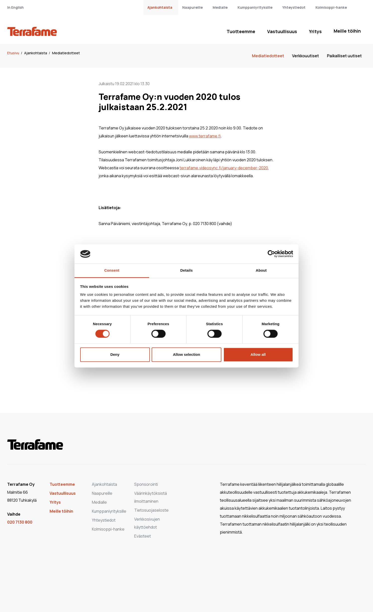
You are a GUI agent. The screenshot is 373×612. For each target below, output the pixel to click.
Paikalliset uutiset (344, 56)
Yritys (315, 31)
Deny (115, 354)
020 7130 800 (19, 522)
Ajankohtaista (159, 7)
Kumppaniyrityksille (255, 7)
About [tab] (261, 270)
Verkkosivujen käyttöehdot (147, 523)
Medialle (220, 7)
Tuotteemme (241, 31)
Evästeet (142, 536)
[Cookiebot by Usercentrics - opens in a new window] (271, 254)
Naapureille (192, 7)
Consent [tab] (112, 270)
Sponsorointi (146, 484)
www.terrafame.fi (205, 136)
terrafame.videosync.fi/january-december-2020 (224, 168)
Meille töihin (347, 31)
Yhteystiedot (294, 7)
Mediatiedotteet (66, 53)
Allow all (258, 354)
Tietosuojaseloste (151, 510)
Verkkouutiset (305, 56)
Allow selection (186, 354)
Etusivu (13, 53)
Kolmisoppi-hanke (331, 7)
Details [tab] (186, 270)
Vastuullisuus (282, 31)
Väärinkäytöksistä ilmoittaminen (150, 497)
